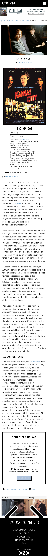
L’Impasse (35, 361)
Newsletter (24, 536)
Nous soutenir (24, 540)
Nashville (17, 203)
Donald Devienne (22, 489)
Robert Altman (25, 62)
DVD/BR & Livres (14, 20)
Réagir (32, 489)
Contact (24, 533)
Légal (24, 543)
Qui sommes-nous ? (24, 529)
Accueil (4, 20)
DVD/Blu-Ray (25, 20)
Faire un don (24, 478)
